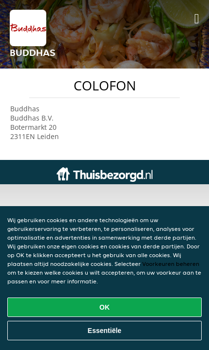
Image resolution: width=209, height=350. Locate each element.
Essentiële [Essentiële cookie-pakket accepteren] (104, 330)
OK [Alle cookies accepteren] (104, 307)
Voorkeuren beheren (170, 263)
